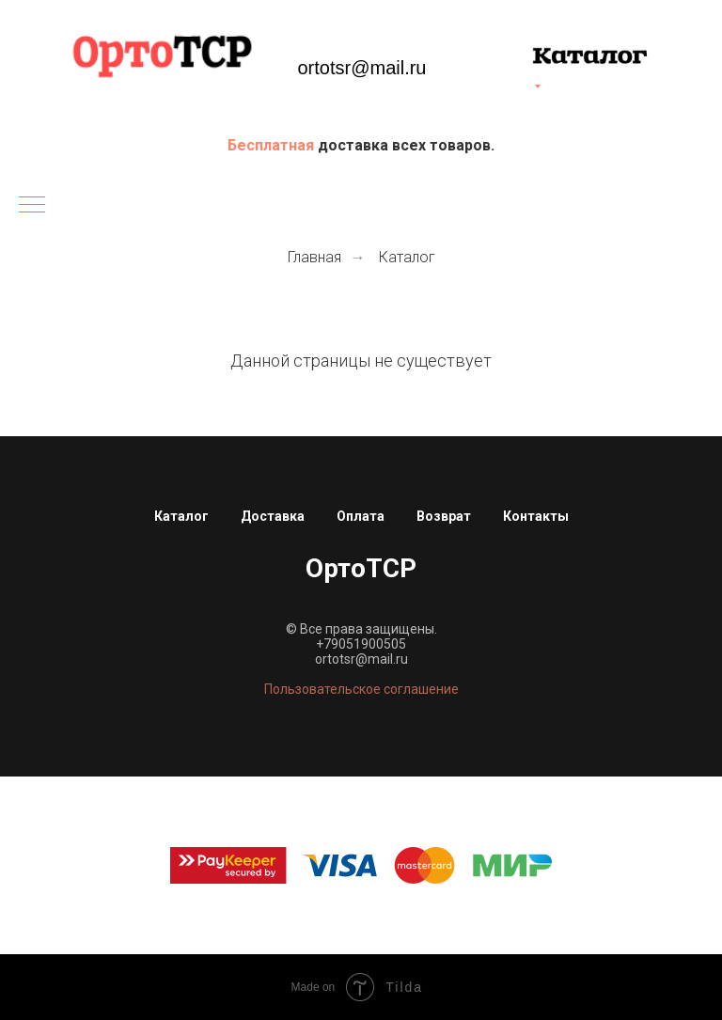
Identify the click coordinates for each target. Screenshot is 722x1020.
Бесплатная (273, 145)
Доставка (273, 516)
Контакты (536, 516)
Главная (314, 257)
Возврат (443, 516)
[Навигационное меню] (32, 205)
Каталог (407, 257)
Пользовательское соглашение (361, 689)
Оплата (361, 516)
